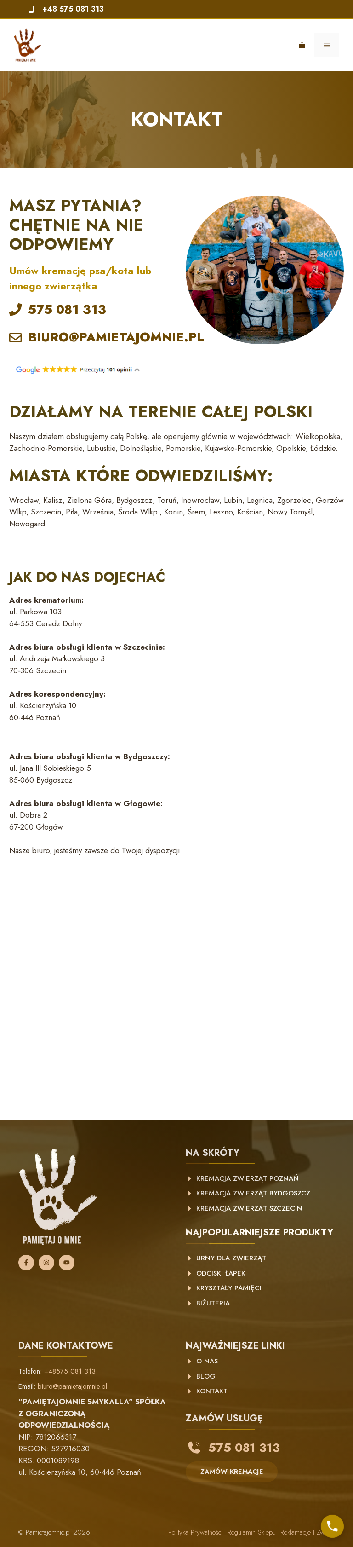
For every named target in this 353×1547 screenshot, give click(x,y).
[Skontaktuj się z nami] (332, 1526)
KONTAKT (212, 1391)
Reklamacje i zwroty (307, 1532)
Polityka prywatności (195, 1532)
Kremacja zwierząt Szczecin (249, 1208)
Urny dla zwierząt (231, 1258)
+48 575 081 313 (73, 9)
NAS (210, 1361)
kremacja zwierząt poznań (247, 1178)
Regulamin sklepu (252, 1532)
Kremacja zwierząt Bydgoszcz (253, 1193)
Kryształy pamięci (229, 1288)
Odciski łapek (220, 1273)
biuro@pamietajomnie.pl (72, 1386)
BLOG (206, 1376)
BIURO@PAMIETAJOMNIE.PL (116, 337)
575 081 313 (67, 309)
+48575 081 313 (70, 1371)
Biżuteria (213, 1303)
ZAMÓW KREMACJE (231, 1471)
